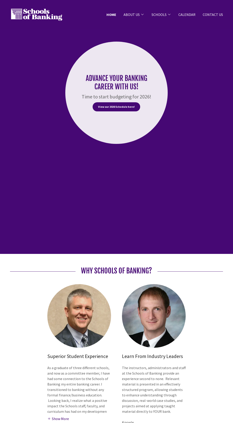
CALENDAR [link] (186, 14)
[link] (36, 14)
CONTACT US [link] (213, 14)
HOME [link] (111, 14)
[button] (134, 14)
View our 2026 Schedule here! (116, 106)
